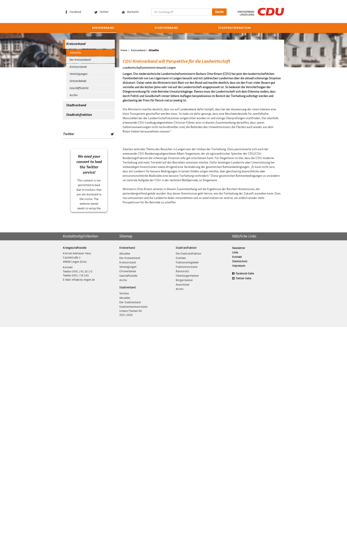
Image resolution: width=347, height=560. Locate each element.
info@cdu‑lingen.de (83, 513)
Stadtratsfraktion (234, 28)
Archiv (73, 95)
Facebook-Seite (243, 506)
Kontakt (237, 490)
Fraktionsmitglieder (187, 495)
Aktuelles (75, 52)
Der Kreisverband (80, 59)
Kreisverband (103, 28)
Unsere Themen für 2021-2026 (130, 546)
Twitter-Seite (241, 511)
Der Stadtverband (130, 535)
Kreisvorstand (78, 67)
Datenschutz (239, 494)
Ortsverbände (77, 81)
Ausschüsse (182, 517)
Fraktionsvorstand (186, 500)
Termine (124, 526)
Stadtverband (166, 28)
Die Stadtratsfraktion (188, 486)
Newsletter (238, 481)
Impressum (238, 499)
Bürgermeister (184, 513)
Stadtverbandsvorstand (132, 540)
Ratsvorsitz (182, 504)
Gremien (181, 491)
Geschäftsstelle (79, 88)
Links (235, 485)
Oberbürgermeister (187, 509)
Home (123, 81)
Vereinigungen (78, 74)
